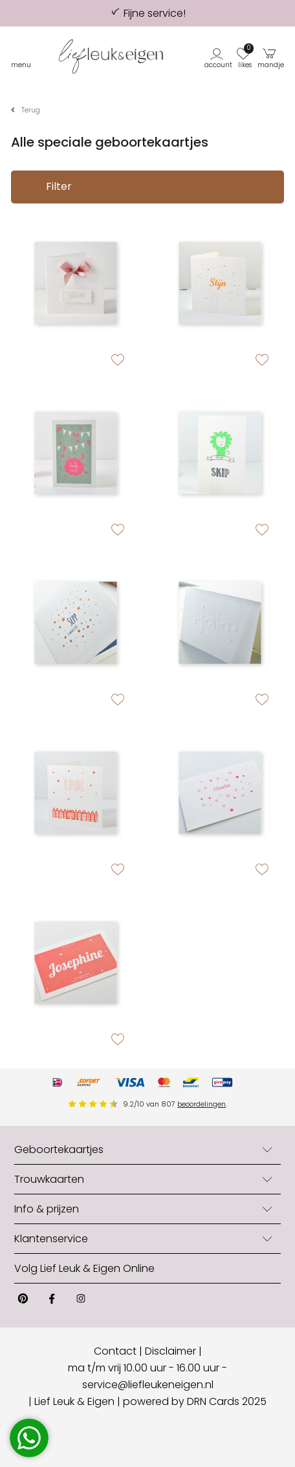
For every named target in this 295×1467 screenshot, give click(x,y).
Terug (30, 110)
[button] (219, 56)
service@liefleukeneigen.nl (147, 1384)
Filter (46, 187)
